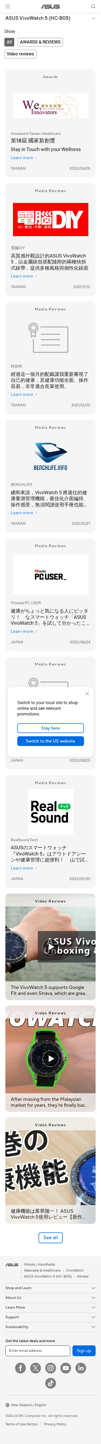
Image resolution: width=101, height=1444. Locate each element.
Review (83, 1276)
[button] (7, 6)
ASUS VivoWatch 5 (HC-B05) (37, 18)
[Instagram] (50, 1368)
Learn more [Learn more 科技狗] (24, 394)
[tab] (9, 42)
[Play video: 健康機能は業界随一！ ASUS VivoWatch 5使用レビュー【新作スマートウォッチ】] (51, 1170)
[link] (50, 7)
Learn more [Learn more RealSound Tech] (24, 868)
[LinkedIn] (80, 1368)
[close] (87, 693)
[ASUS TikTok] (50, 1383)
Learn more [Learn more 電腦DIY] (24, 276)
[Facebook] (20, 1368)
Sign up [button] (84, 1350)
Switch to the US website (50, 741)
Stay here (50, 728)
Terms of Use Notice (21, 1424)
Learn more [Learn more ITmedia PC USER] (24, 631)
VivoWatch (75, 1270)
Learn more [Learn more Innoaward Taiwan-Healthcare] (24, 158)
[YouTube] (65, 1368)
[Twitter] (35, 1368)
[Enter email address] (37, 1350)
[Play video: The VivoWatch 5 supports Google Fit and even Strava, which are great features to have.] (51, 947)
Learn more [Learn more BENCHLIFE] (24, 513)
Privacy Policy (55, 1424)
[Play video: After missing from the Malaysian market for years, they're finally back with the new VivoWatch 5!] (51, 1059)
